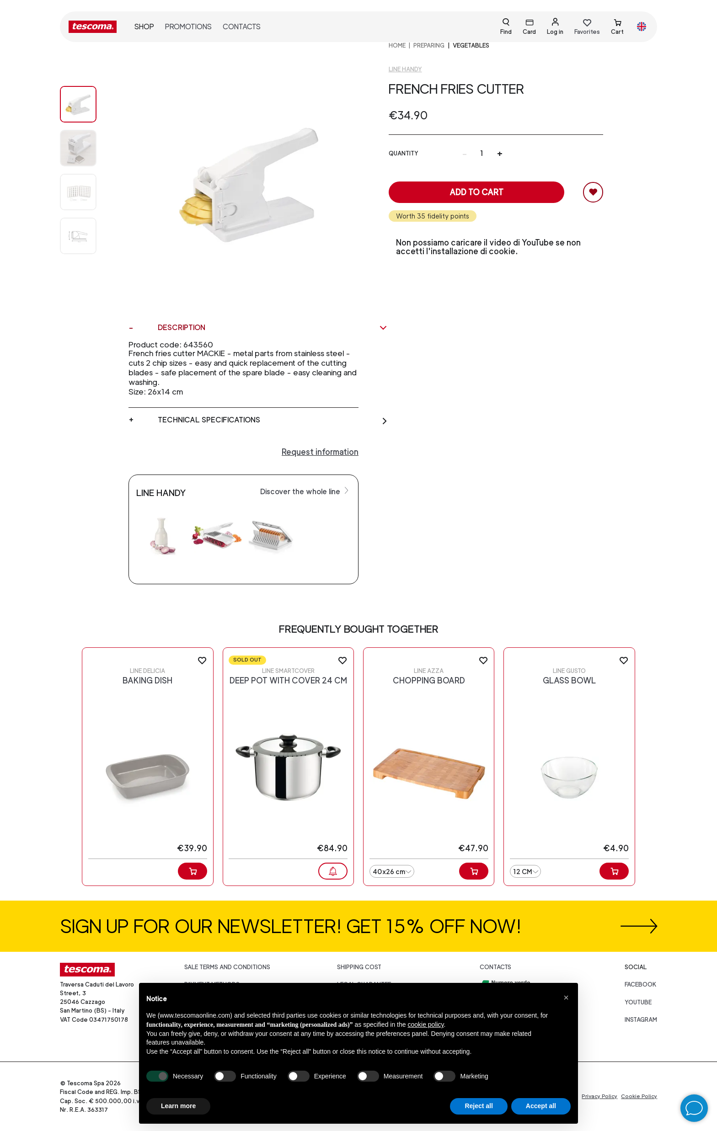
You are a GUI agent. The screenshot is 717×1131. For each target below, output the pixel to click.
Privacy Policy (599, 1096)
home (397, 45)
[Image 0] (87, 104)
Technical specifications (273, 420)
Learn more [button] (178, 1106)
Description (273, 327)
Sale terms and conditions (227, 967)
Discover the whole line (305, 491)
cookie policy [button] (425, 1024)
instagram (641, 1019)
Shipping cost (359, 967)
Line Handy (405, 69)
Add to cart (476, 192)
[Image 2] (87, 192)
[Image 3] (87, 236)
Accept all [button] (541, 1106)
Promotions (188, 26)
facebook (641, 984)
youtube (638, 1002)
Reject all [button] (478, 1106)
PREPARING (428, 45)
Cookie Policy (639, 1096)
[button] (566, 997)
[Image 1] (87, 148)
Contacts (242, 26)
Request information (320, 452)
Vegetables (471, 45)
